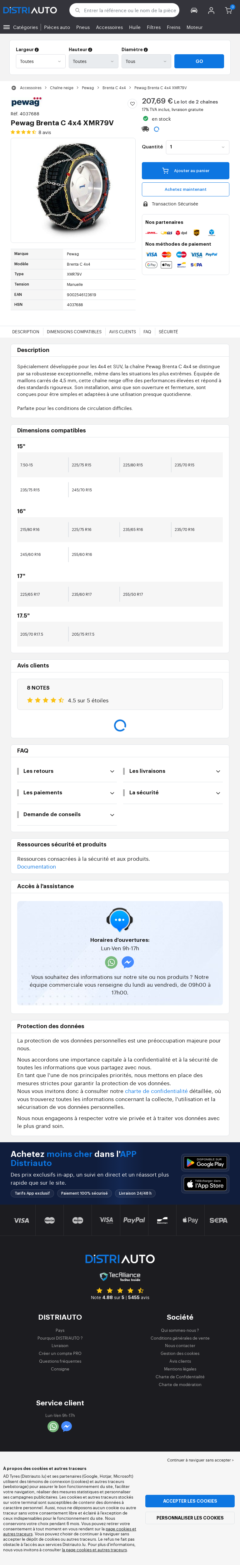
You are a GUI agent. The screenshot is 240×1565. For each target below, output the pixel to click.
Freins (173, 27)
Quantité (152, 147)
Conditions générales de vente (180, 1338)
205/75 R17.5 (83, 634)
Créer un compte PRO (60, 1353)
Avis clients (122, 331)
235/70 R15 (184, 464)
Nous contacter (180, 1345)
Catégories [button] (25, 27)
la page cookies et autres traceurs (94, 1549)
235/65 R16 (133, 529)
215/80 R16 (30, 529)
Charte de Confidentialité (180, 1376)
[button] (194, 10)
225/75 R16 (82, 529)
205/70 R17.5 (31, 634)
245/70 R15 (82, 489)
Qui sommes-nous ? (180, 1330)
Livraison (60, 1345)
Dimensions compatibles (74, 331)
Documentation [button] (36, 866)
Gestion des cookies (180, 1353)
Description (25, 331)
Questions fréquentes (60, 1361)
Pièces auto (57, 27)
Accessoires (109, 27)
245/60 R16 (30, 554)
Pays (60, 1330)
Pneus (83, 27)
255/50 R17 (133, 594)
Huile (135, 27)
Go (199, 61)
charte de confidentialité (156, 1090)
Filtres (154, 27)
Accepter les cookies (190, 1501)
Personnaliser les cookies (190, 1518)
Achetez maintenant (186, 189)
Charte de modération (180, 1384)
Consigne (60, 1368)
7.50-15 (26, 464)
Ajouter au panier (185, 170)
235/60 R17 (82, 594)
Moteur (195, 27)
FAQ (147, 331)
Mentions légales (180, 1368)
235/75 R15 (30, 489)
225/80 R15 (133, 464)
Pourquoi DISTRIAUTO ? (60, 1338)
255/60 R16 (82, 554)
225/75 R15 (81, 464)
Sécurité (168, 331)
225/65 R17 (30, 594)
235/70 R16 (185, 529)
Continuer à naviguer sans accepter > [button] (200, 1459)
